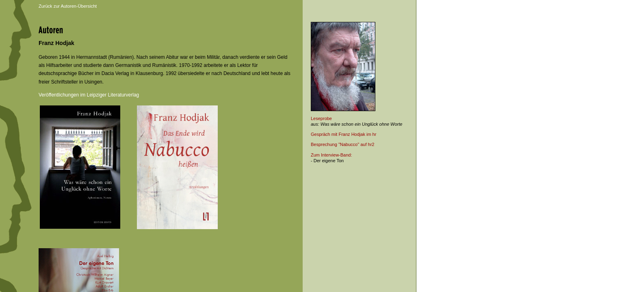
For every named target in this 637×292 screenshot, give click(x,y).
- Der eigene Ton (327, 160)
